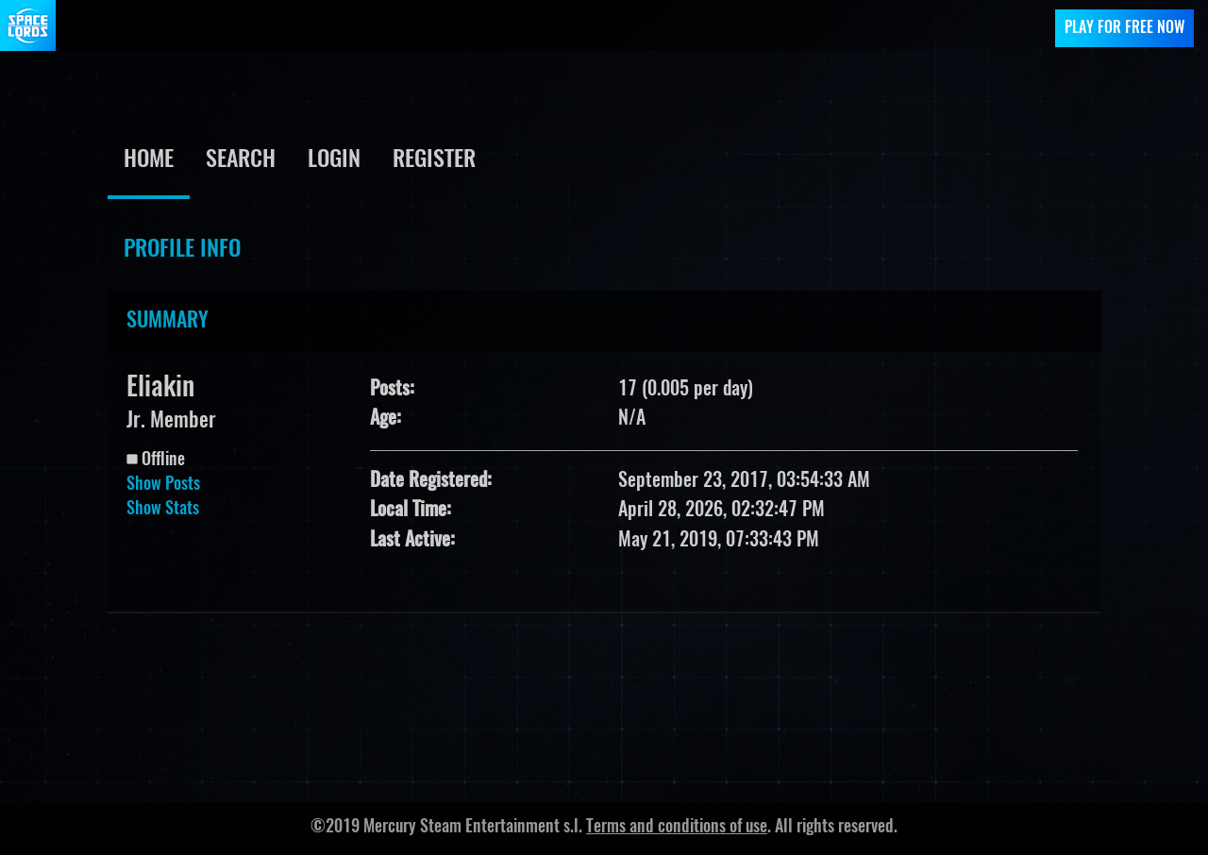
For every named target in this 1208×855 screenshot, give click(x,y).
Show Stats (162, 509)
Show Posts (163, 485)
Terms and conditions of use (676, 827)
